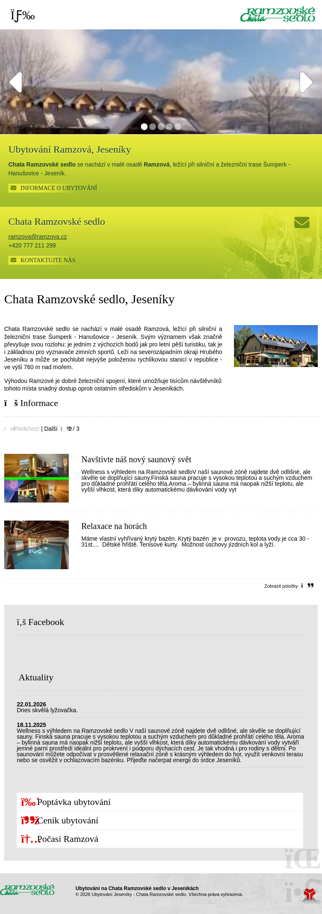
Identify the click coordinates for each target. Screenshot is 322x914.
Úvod (278, 14)
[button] (21, 429)
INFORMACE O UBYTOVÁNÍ (59, 188)
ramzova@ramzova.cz (37, 236)
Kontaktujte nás (48, 260)
